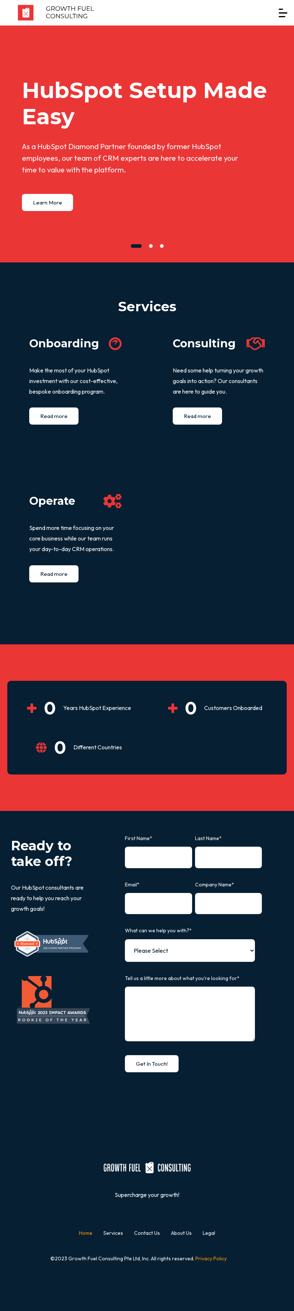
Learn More (47, 202)
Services (113, 1233)
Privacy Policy (211, 1258)
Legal (209, 1233)
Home (85, 1233)
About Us (181, 1233)
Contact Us (147, 1233)
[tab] (136, 246)
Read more (54, 416)
